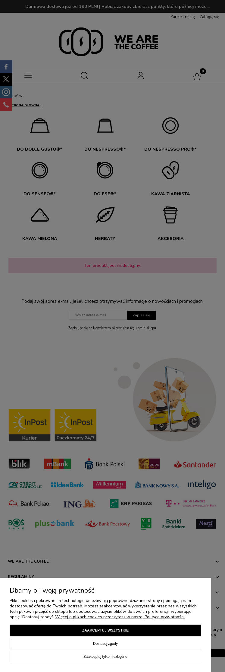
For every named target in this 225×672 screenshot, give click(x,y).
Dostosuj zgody (105, 644)
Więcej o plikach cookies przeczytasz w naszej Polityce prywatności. (120, 617)
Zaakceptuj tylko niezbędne (105, 656)
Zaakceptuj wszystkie (105, 630)
